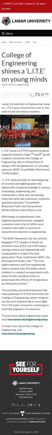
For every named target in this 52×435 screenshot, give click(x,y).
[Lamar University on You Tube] (37, 405)
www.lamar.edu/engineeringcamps (27, 319)
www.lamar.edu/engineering (18, 333)
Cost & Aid (18, 3)
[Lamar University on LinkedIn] (30, 405)
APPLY (7, 3)
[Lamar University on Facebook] (18, 405)
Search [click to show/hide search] (41, 3)
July (34, 42)
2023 (27, 42)
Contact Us (30, 3)
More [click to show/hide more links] (6, 8)
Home (4, 42)
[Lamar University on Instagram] (23, 405)
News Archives (15, 42)
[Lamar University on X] (13, 405)
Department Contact (37, 422)
